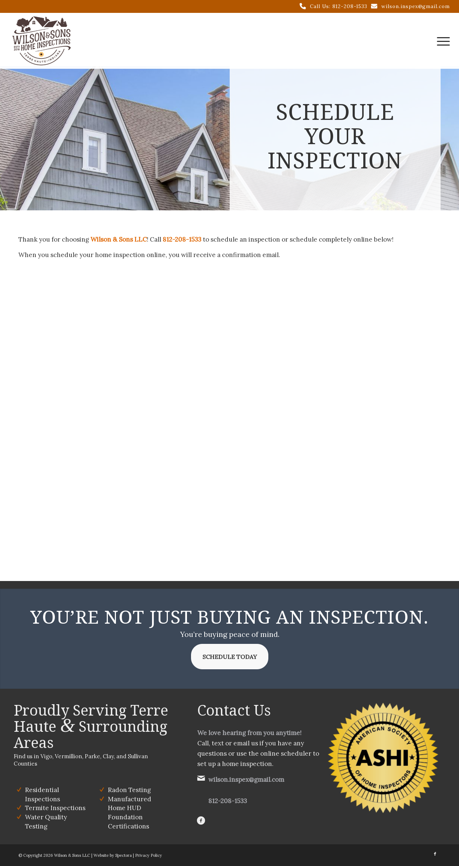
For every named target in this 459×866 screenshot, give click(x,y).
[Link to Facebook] (435, 853)
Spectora (123, 855)
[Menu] (441, 40)
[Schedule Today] (229, 656)
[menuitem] (441, 40)
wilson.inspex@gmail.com (415, 6)
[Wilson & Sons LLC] (41, 40)
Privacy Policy (148, 855)
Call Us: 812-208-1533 (338, 6)
